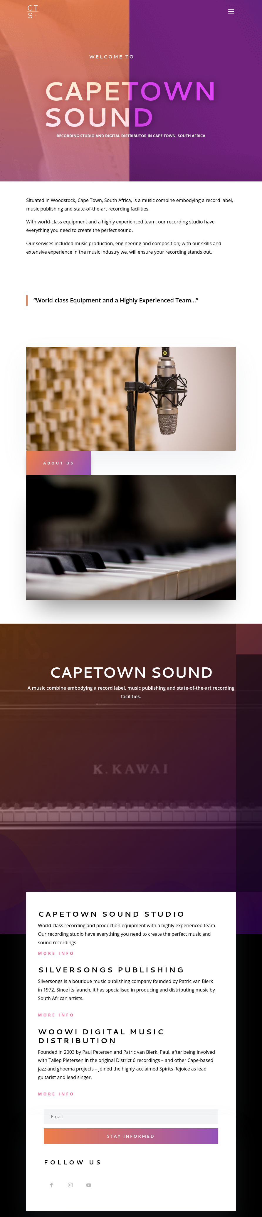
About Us (58, 463)
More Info (56, 953)
